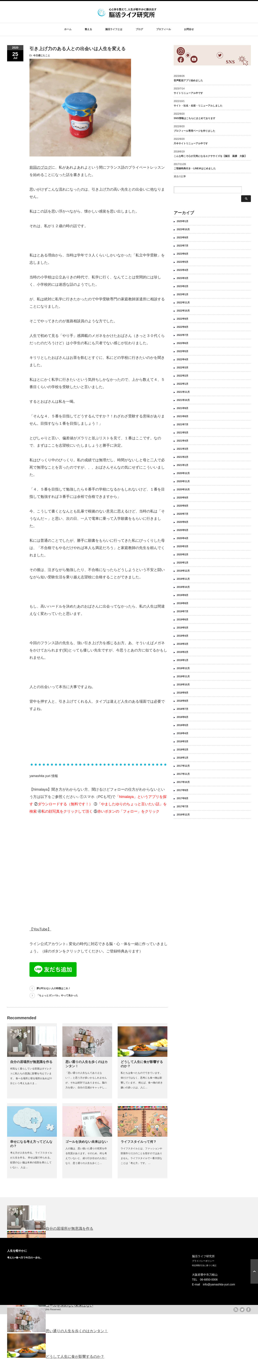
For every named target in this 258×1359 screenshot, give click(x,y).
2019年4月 (182, 629)
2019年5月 (182, 621)
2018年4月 (182, 726)
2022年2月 (182, 369)
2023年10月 (183, 222)
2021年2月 (182, 450)
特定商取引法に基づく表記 (204, 1265)
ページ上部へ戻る (254, 1271)
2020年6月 (182, 515)
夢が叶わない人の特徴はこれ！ (54, 988)
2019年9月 (182, 588)
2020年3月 (182, 539)
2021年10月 (183, 393)
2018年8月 (182, 694)
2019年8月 (182, 596)
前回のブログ (40, 167)
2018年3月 (182, 734)
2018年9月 (182, 686)
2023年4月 (182, 263)
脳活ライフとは (113, 29)
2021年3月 (182, 442)
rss (235, 1309)
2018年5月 (182, 718)
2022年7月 (182, 328)
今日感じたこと (41, 55)
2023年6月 (182, 247)
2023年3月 (182, 271)
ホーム (68, 29)
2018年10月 (183, 677)
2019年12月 (183, 564)
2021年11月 (183, 385)
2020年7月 (182, 507)
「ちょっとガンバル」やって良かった (57, 995)
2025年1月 (182, 214)
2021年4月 (182, 434)
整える (88, 29)
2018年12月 (183, 661)
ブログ (139, 29)
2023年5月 (182, 255)
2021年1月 (182, 458)
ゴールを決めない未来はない (86, 1141)
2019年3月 (182, 637)
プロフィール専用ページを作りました (194, 130)
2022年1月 (182, 377)
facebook (248, 1309)
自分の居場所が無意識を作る (31, 1062)
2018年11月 (183, 669)
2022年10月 (183, 304)
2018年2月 (182, 742)
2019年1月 (182, 653)
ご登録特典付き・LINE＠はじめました (195, 168)
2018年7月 (182, 702)
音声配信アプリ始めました (188, 80)
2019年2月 (182, 645)
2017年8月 (182, 791)
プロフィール (163, 29)
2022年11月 (183, 295)
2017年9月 (182, 783)
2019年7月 (182, 604)
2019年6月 (182, 612)
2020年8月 (182, 499)
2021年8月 (182, 409)
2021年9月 (182, 401)
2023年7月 (182, 239)
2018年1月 (182, 751)
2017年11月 (183, 767)
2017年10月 (183, 775)
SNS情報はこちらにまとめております (194, 118)
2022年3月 (182, 360)
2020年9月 (182, 491)
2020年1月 (182, 556)
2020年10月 (183, 482)
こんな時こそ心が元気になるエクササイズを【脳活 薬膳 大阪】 (210, 156)
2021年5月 (182, 425)
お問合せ (189, 29)
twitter (242, 1309)
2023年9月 (182, 230)
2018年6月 (182, 710)
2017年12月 (183, 759)
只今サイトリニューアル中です (191, 143)
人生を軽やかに (17, 1250)
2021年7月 (182, 417)
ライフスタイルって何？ (138, 1141)
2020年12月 (183, 466)
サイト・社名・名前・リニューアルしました (198, 105)
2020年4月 (182, 531)
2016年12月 (183, 807)
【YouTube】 (40, 929)
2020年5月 (182, 523)
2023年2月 (182, 279)
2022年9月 (182, 312)
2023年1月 (182, 287)
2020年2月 (182, 547)
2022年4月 (182, 352)
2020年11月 (183, 474)
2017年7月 (182, 799)
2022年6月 (182, 336)
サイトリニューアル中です (188, 93)
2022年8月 (182, 320)
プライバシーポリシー (203, 1261)
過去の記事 (180, 176)
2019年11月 (183, 572)
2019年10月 (183, 580)
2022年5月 (182, 344)
